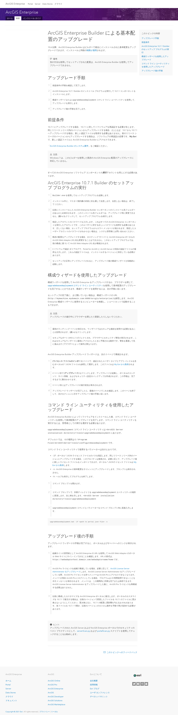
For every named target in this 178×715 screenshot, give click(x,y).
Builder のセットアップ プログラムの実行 (155, 49)
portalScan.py (103, 629)
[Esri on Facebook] (138, 682)
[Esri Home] (137, 674)
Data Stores (47, 4)
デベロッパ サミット (99, 695)
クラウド (58, 4)
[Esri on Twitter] (134, 682)
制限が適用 (92, 50)
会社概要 (94, 679)
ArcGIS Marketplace (56, 703)
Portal (30, 4)
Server (37, 4)
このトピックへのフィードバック (122, 651)
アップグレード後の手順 (152, 71)
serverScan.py (83, 629)
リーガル (54, 710)
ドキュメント (11, 699)
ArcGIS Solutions (55, 699)
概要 (18, 18)
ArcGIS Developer (56, 695)
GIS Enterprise (15, 3)
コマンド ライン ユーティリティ (75, 285)
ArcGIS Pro (52, 683)
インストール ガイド (32, 18)
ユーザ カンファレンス (100, 691)
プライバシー (45, 710)
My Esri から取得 (121, 364)
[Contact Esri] (146, 682)
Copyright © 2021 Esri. (14, 710)
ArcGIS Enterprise (55, 687)
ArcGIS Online (54, 679)
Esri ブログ (94, 687)
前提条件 (145, 42)
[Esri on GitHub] (142, 682)
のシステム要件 (69, 146)
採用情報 (94, 683)
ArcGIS (51, 691)
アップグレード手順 (150, 38)
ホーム (10, 18)
